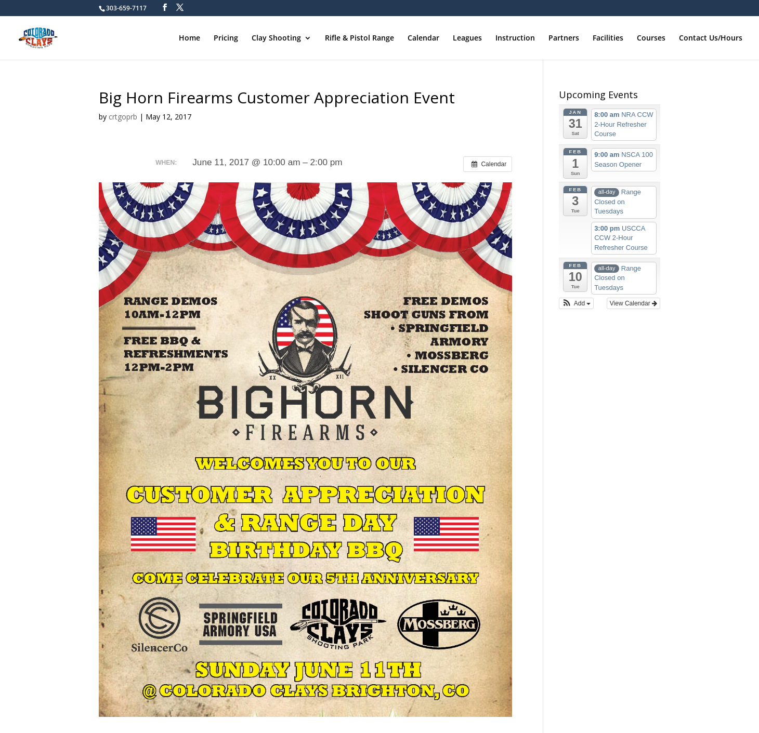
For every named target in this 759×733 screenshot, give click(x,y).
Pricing (226, 38)
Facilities (608, 38)
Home (189, 38)
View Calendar (633, 303)
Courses (651, 38)
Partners (563, 38)
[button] (576, 303)
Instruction (515, 38)
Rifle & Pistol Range (359, 38)
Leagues (467, 38)
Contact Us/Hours (710, 38)
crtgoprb (123, 117)
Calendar (423, 38)
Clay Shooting (276, 38)
